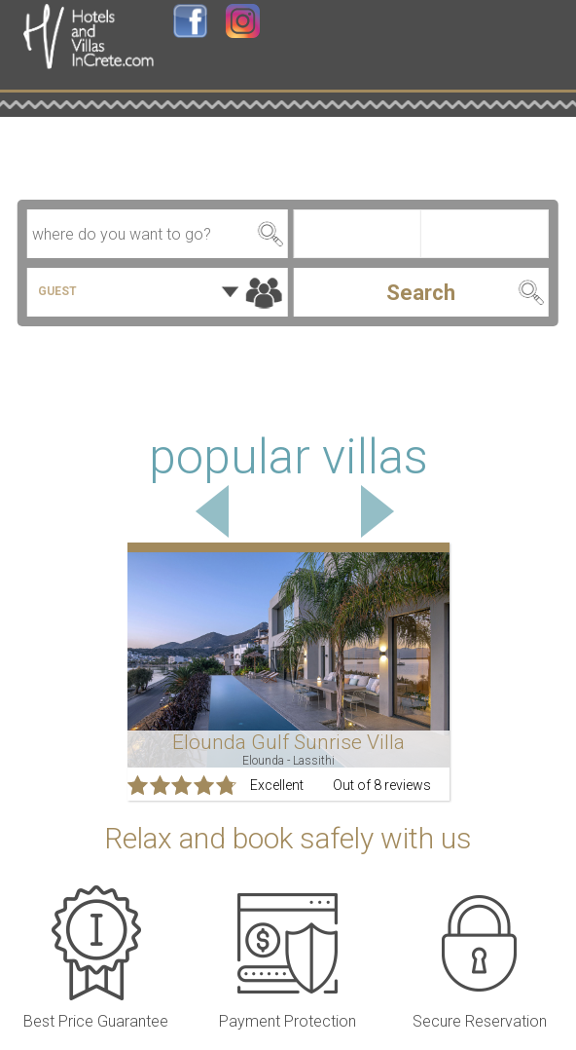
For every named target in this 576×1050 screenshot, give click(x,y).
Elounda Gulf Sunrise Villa (288, 742)
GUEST (57, 291)
